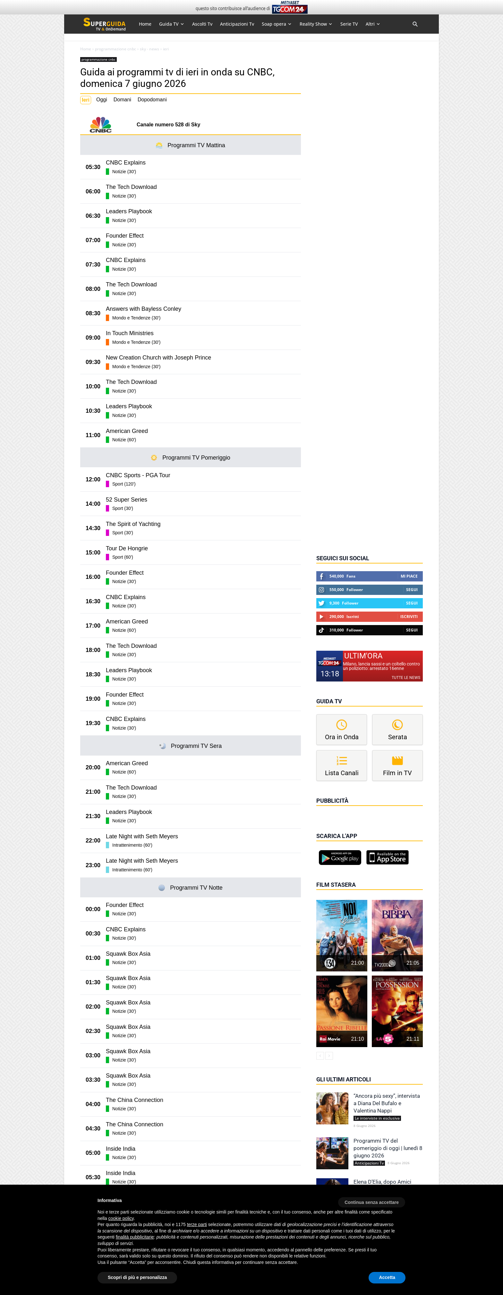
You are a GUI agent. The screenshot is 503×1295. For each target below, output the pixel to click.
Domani (122, 99)
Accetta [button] (387, 1277)
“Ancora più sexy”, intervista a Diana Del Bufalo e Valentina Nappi (387, 1103)
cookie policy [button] (120, 1218)
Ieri (86, 100)
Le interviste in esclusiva (377, 1118)
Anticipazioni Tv (369, 1163)
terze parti (197, 1224)
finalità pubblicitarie (135, 1237)
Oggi (101, 99)
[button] (371, 1200)
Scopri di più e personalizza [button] (137, 1277)
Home (85, 49)
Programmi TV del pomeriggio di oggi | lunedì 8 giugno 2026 (388, 1148)
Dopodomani (152, 99)
